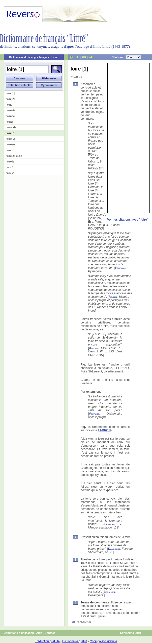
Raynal (113, 297)
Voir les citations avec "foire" (127, 219)
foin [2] (10, 98)
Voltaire (94, 413)
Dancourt (114, 549)
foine (9, 104)
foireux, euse (14, 155)
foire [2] (11, 138)
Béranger (110, 592)
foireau (10, 144)
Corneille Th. (112, 524)
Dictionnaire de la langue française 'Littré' (33, 57)
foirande (11, 127)
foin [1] (10, 93)
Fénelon (120, 268)
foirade (10, 116)
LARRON (104, 430)
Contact (50, 632)
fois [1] (10, 167)
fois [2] (10, 172)
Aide (39, 632)
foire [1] (11, 133)
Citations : (126, 57)
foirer (9, 150)
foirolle (10, 161)
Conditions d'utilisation (19, 632)
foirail (9, 121)
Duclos (93, 348)
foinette (10, 110)
